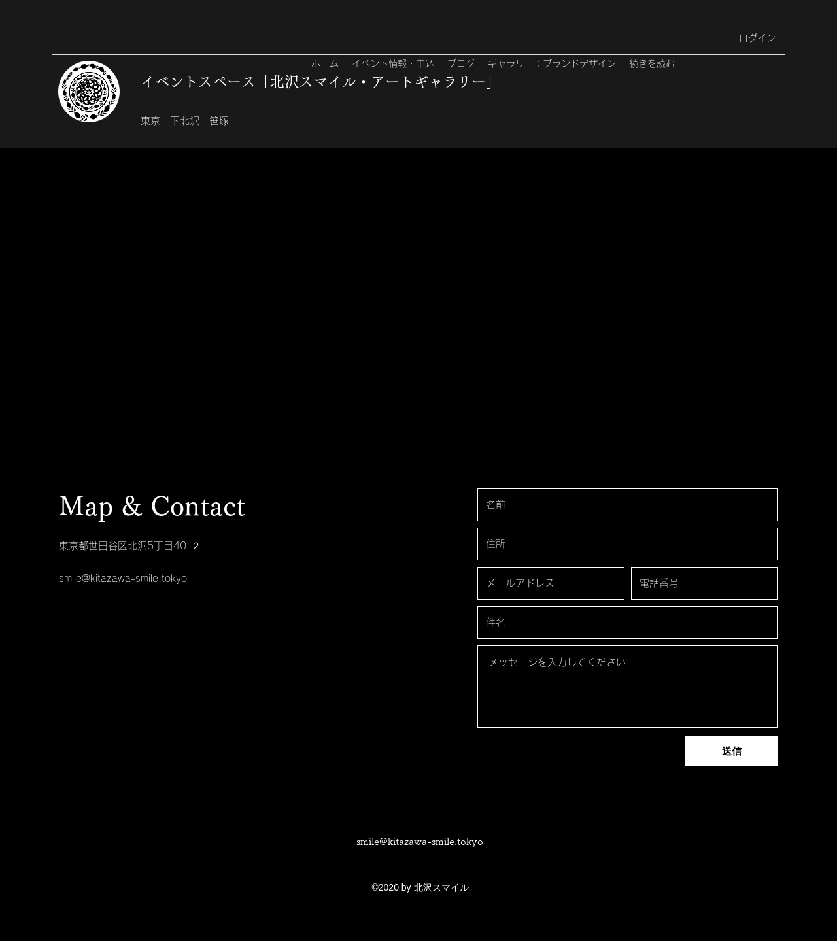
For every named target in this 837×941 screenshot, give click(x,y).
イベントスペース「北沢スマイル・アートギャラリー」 (320, 82)
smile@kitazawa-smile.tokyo (123, 578)
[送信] (731, 751)
